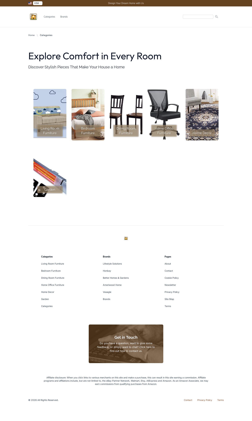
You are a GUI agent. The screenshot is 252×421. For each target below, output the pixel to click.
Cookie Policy (172, 277)
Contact (169, 270)
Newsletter (170, 285)
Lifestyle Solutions (112, 263)
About (168, 263)
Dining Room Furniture (52, 277)
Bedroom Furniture (51, 270)
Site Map (169, 299)
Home (31, 35)
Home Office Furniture (52, 285)
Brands (64, 16)
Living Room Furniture (52, 263)
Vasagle (107, 292)
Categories (49, 16)
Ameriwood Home (112, 285)
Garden (45, 299)
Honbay (107, 270)
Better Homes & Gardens (116, 277)
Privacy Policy (172, 292)
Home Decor (47, 292)
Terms (168, 306)
